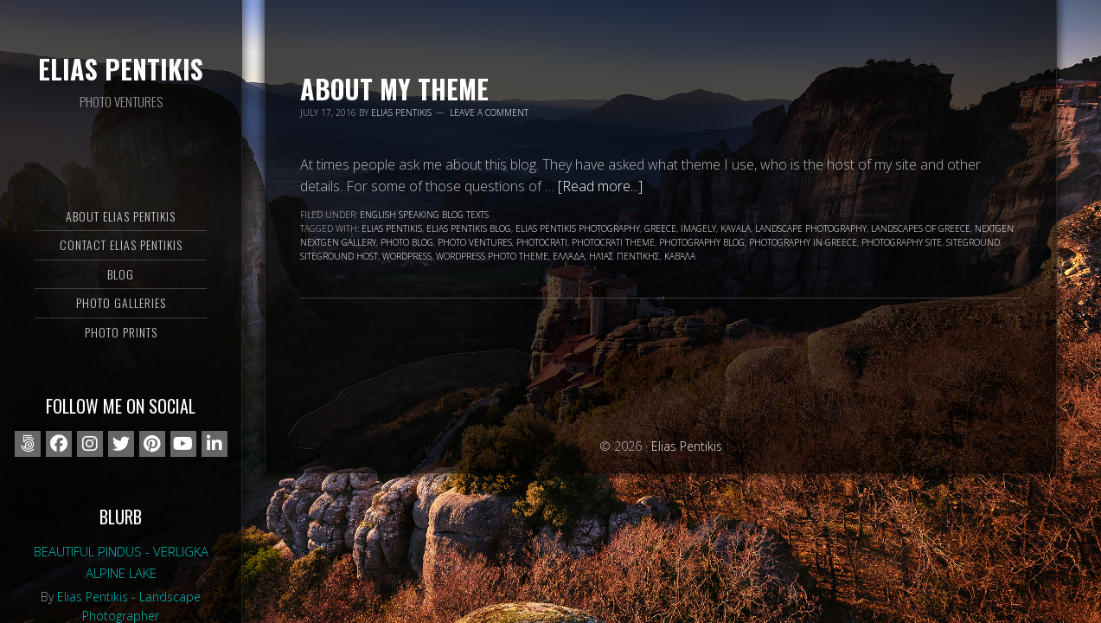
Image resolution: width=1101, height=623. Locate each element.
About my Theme (394, 88)
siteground (973, 242)
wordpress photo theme (492, 256)
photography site (901, 242)
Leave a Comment (489, 112)
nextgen (994, 228)
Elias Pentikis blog (468, 228)
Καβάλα (679, 256)
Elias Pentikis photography (577, 228)
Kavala (735, 228)
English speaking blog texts (424, 215)
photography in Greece (803, 242)
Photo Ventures (475, 242)
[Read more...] (600, 186)
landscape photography (811, 228)
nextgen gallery (338, 242)
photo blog (407, 242)
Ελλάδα (569, 256)
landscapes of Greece (920, 228)
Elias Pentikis (120, 68)
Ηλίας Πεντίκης (624, 256)
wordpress (407, 256)
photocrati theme (613, 242)
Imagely (698, 228)
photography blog (702, 242)
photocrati (541, 242)
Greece (660, 228)
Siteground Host (339, 256)
